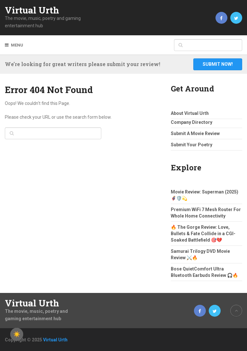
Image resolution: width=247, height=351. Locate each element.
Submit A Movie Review (195, 133)
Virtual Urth (32, 10)
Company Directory (191, 122)
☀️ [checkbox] (16, 334)
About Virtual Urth (190, 113)
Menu (17, 45)
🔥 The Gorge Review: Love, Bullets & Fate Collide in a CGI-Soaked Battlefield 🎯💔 (203, 234)
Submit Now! (218, 64)
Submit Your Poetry (191, 144)
